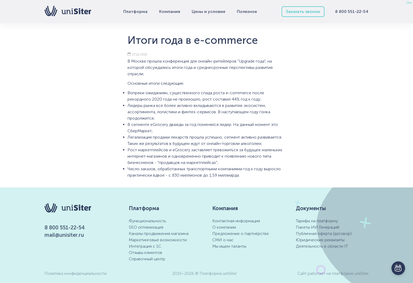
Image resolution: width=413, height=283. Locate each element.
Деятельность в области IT (322, 246)
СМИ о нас (223, 239)
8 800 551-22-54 (351, 11)
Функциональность (147, 220)
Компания (169, 11)
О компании (224, 227)
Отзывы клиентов (145, 252)
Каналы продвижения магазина (159, 233)
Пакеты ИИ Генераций (317, 227)
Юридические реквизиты (320, 239)
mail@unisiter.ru (64, 235)
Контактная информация (236, 220)
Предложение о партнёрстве (240, 233)
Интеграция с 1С (145, 246)
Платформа (135, 11)
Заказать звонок (303, 11)
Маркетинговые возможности (158, 239)
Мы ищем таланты (229, 246)
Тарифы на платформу (317, 220)
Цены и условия (208, 11)
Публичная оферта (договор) (324, 233)
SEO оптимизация (146, 227)
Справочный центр (147, 258)
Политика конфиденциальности (75, 273)
